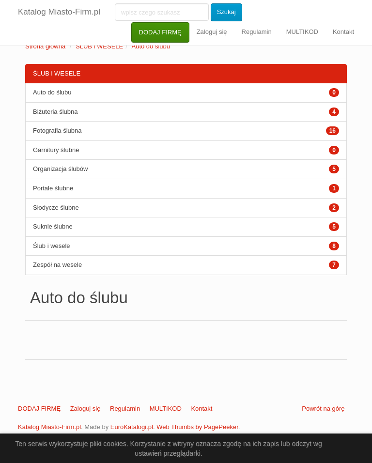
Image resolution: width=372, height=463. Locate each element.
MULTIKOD (302, 31)
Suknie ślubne (53, 226)
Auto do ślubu (150, 46)
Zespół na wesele (57, 264)
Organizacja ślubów (60, 168)
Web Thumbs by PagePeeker (197, 427)
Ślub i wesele (51, 245)
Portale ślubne (53, 188)
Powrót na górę (323, 408)
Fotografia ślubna (57, 130)
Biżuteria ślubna (55, 111)
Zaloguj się (212, 31)
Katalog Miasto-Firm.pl (59, 11)
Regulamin (257, 31)
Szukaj (226, 11)
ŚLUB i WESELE (99, 46)
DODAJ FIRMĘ (160, 32)
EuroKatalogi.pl (131, 427)
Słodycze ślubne (56, 207)
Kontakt (343, 31)
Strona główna (45, 46)
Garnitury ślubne (56, 150)
